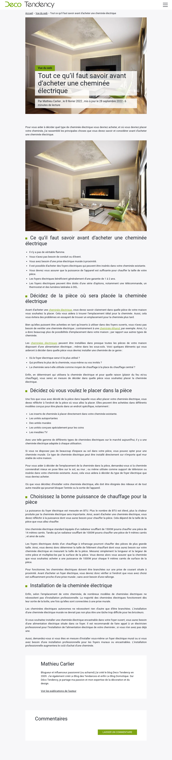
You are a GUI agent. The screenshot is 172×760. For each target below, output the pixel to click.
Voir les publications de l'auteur (58, 691)
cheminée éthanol (110, 328)
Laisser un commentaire (117, 732)
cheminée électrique (60, 309)
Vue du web (45, 68)
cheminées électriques (44, 343)
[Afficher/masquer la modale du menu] (165, 5)
